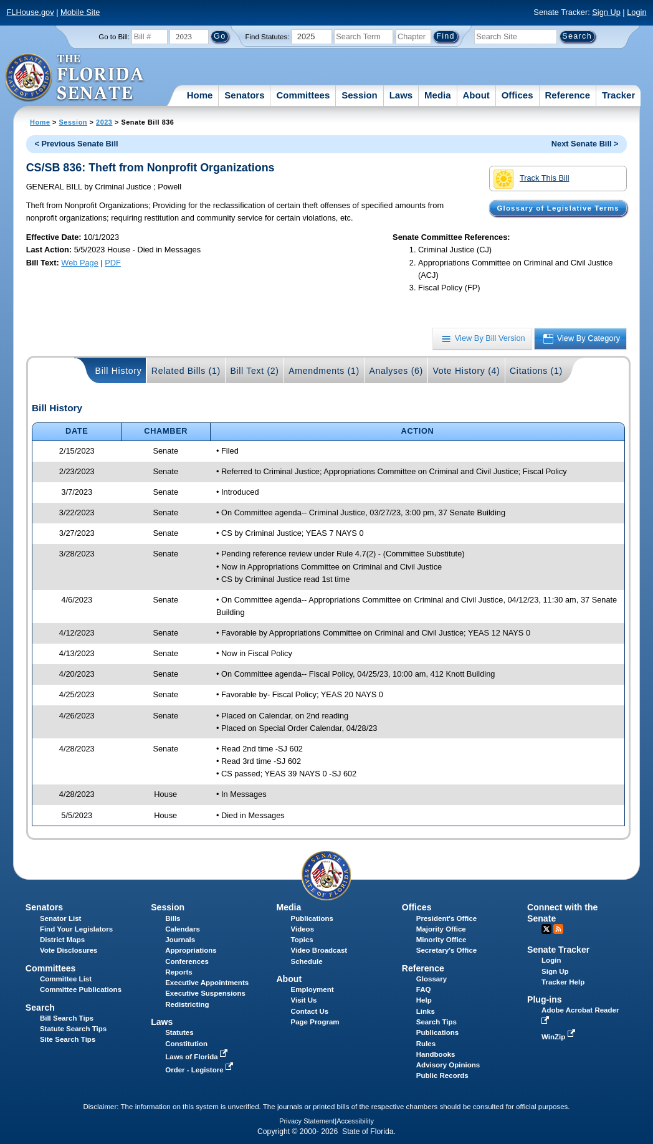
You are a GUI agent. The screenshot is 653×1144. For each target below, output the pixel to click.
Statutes (179, 1032)
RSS (558, 929)
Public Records (442, 1075)
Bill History (118, 371)
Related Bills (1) (186, 371)
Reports (179, 972)
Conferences (187, 961)
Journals (180, 939)
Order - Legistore (200, 1070)
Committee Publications (81, 989)
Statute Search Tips (73, 1028)
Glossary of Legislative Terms (558, 208)
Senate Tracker (558, 950)
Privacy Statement (307, 1121)
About (475, 95)
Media (437, 95)
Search (40, 1008)
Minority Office (441, 939)
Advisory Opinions (448, 1065)
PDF (113, 262)
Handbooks (435, 1054)
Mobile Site (80, 12)
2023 (104, 122)
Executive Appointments (207, 982)
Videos (302, 929)
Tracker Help (562, 982)
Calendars (182, 929)
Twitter (546, 929)
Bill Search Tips (66, 1018)
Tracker (618, 95)
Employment (311, 989)
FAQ (423, 989)
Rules (426, 1043)
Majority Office (441, 929)
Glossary (431, 979)
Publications (311, 918)
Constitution (186, 1043)
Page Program (314, 1022)
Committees (303, 95)
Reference (567, 95)
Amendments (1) (324, 371)
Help (424, 1000)
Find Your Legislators (76, 929)
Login (636, 12)
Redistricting (187, 1004)
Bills (172, 918)
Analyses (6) (396, 371)
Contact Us (309, 1011)
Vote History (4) (466, 371)
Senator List (61, 918)
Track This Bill (531, 179)
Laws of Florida (197, 1057)
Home (200, 95)
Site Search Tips (67, 1039)
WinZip (559, 1037)
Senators (244, 95)
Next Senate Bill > (585, 143)
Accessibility (355, 1121)
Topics (301, 939)
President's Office (446, 918)
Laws (401, 95)
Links (425, 1011)
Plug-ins (544, 999)
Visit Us (303, 1000)
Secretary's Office (446, 950)
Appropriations (191, 950)
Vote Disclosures (69, 950)
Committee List (66, 979)
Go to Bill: (114, 37)
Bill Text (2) (254, 371)
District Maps (62, 939)
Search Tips (436, 1022)
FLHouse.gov (30, 12)
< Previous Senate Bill (76, 143)
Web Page (79, 262)
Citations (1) (536, 371)
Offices (517, 95)
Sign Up (606, 12)
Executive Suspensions (205, 993)
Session (359, 95)
